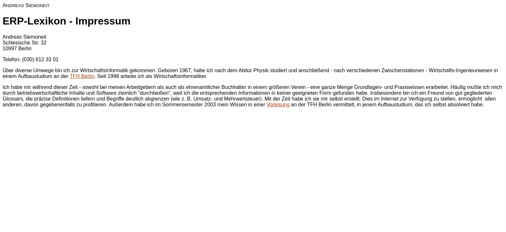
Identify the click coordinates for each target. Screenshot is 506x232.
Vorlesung (278, 104)
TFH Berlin (82, 76)
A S (26, 5)
